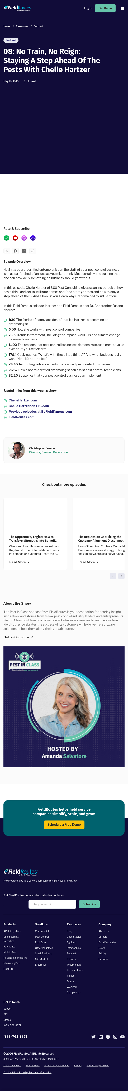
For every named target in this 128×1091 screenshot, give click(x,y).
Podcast (71, 953)
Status (7, 1019)
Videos (70, 975)
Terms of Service (12, 1065)
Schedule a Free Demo (64, 825)
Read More (17, 562)
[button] (6, 251)
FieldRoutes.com (22, 417)
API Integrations (12, 931)
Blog (69, 931)
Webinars (72, 986)
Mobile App (9, 952)
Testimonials (74, 964)
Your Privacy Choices (98, 1065)
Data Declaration (107, 942)
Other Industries (44, 947)
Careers (102, 936)
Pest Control (42, 936)
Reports (71, 958)
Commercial (42, 931)
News (101, 947)
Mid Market (41, 958)
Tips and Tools (75, 970)
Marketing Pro (11, 963)
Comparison (73, 992)
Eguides (71, 942)
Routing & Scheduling (15, 957)
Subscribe (89, 904)
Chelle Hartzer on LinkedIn (29, 406)
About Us (103, 931)
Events (70, 981)
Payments (9, 946)
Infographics (74, 947)
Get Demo (105, 8)
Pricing (102, 953)
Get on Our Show (18, 637)
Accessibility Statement (56, 1065)
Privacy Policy (33, 1065)
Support (7, 1008)
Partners (103, 958)
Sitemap (78, 1065)
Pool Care (40, 942)
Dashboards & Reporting (11, 938)
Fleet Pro (8, 968)
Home (6, 26)
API (5, 1014)
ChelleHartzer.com (23, 400)
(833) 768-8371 (12, 1025)
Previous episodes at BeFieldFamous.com (40, 411)
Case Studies (74, 936)
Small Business (43, 953)
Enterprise (40, 964)
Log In (88, 8)
